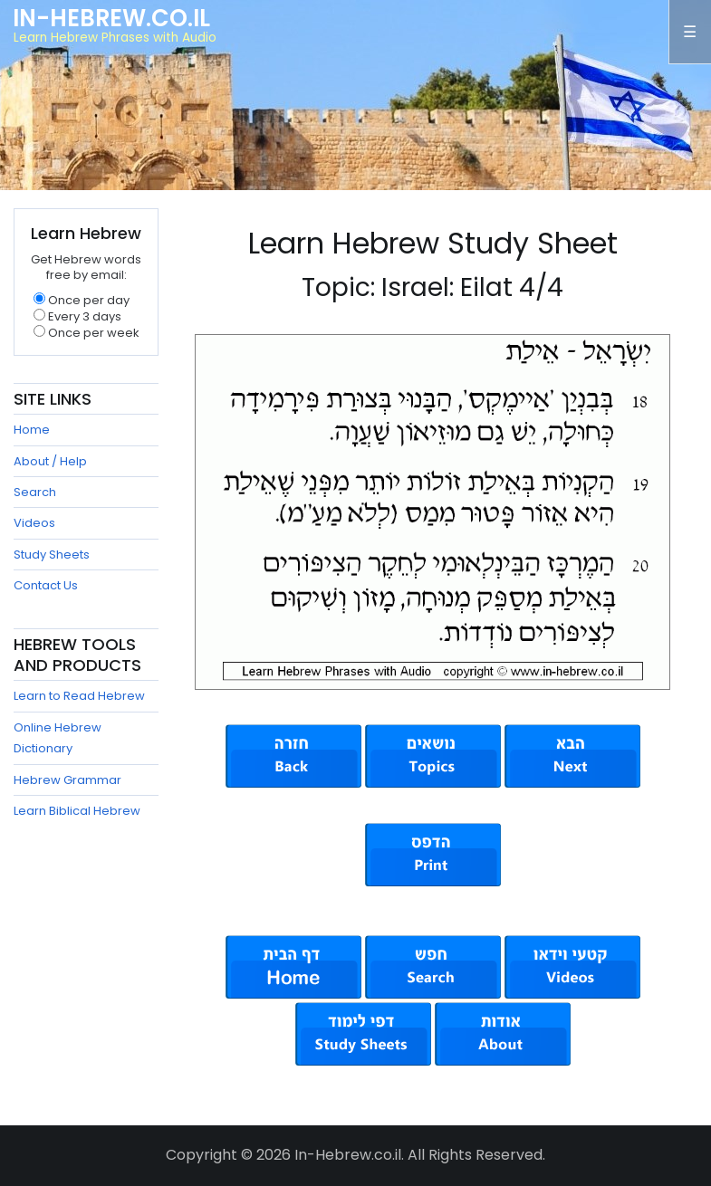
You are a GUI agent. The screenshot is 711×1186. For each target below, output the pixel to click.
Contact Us (46, 585)
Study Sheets (52, 554)
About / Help (50, 461)
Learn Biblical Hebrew (77, 810)
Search (35, 492)
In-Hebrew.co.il (111, 18)
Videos (34, 522)
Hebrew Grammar (67, 780)
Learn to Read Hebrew (79, 695)
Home (32, 429)
